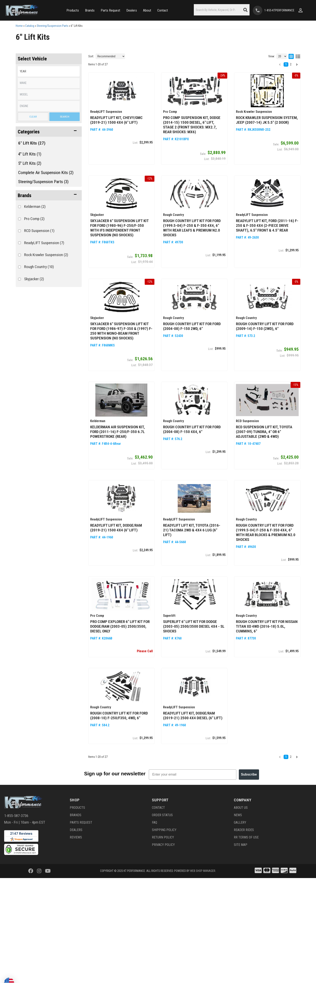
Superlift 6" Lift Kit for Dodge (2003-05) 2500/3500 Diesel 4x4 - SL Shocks (193, 626)
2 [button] (290, 64)
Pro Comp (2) (34, 218)
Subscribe (249, 774)
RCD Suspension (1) (39, 230)
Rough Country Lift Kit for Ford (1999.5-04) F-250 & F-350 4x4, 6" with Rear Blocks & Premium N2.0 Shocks (265, 532)
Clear (33, 116)
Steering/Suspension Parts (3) (43, 181)
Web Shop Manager (202, 870)
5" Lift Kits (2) (29, 163)
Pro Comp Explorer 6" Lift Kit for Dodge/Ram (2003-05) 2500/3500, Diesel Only (120, 626)
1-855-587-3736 (16, 814)
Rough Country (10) (39, 266)
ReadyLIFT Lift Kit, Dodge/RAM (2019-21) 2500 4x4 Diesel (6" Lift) (193, 715)
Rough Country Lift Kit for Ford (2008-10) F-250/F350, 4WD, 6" (119, 715)
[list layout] (298, 56)
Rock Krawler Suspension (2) (46, 254)
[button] (72, 10)
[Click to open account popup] (300, 10)
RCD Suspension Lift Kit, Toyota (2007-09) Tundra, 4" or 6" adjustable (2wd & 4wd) (264, 431)
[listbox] (49, 71)
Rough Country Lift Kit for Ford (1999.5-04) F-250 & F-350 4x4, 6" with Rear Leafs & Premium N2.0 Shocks (192, 227)
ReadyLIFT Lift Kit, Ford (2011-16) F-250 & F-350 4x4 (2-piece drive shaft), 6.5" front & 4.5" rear (267, 225)
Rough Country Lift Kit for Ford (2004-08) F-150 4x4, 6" (192, 429)
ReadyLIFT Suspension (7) (44, 242)
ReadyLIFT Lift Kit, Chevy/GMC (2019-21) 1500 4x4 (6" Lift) (116, 120)
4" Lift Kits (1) (29, 154)
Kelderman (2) (35, 206)
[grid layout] (291, 56)
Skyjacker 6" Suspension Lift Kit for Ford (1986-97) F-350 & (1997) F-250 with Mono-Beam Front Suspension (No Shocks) (121, 330)
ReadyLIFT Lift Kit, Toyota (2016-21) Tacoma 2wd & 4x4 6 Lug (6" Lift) (191, 530)
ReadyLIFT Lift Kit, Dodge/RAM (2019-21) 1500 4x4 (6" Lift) (116, 527)
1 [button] (286, 64)
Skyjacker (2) (34, 279)
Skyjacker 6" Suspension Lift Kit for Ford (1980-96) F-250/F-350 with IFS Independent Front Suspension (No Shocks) (119, 227)
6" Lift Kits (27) (31, 143)
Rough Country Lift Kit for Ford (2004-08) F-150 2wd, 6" (192, 326)
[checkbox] (19, 206)
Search (64, 116)
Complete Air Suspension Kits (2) (45, 172)
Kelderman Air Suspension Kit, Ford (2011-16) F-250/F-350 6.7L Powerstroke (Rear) (117, 431)
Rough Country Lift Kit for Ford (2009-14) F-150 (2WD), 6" (265, 326)
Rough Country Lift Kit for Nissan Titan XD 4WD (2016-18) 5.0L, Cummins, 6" (267, 626)
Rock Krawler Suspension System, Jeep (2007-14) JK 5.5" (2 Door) (267, 120)
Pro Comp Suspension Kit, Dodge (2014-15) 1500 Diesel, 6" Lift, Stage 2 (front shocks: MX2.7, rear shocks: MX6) (191, 124)
